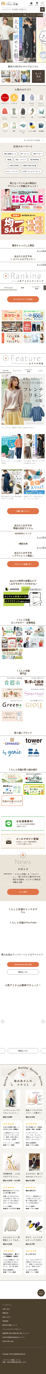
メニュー (42, 5)
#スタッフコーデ (12, 171)
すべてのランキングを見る (23, 299)
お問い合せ (6, 1309)
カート (37, 5)
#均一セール (24, 154)
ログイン (31, 5)
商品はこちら (23, 972)
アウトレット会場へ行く (23, 564)
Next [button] (43, 39)
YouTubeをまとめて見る (23, 964)
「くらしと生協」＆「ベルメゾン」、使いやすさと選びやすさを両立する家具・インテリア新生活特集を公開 (26, 878)
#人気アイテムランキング (31, 171)
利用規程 (5, 1321)
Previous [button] (2, 39)
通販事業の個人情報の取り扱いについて (15, 1333)
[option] (23, 40)
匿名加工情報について (9, 1325)
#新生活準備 (14, 165)
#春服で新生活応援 (29, 165)
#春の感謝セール (10, 154)
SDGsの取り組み (8, 1341)
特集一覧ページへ (23, 511)
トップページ (6, 1305)
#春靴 (9, 160)
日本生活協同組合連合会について (13, 1337)
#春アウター (37, 154)
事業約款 (5, 1313)
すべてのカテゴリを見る (32, 140)
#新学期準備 (34, 160)
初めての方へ (6, 1317)
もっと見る (41, 251)
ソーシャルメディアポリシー (12, 1329)
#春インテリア (20, 160)
